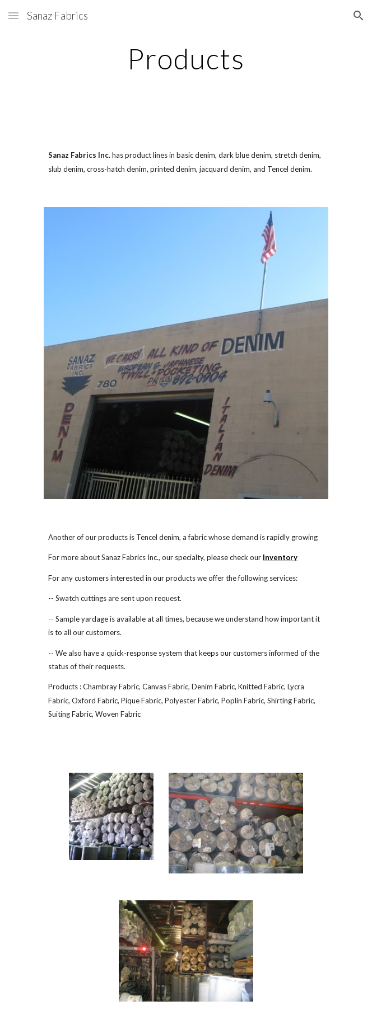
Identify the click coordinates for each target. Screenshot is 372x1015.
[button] (13, 15)
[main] (186, 59)
